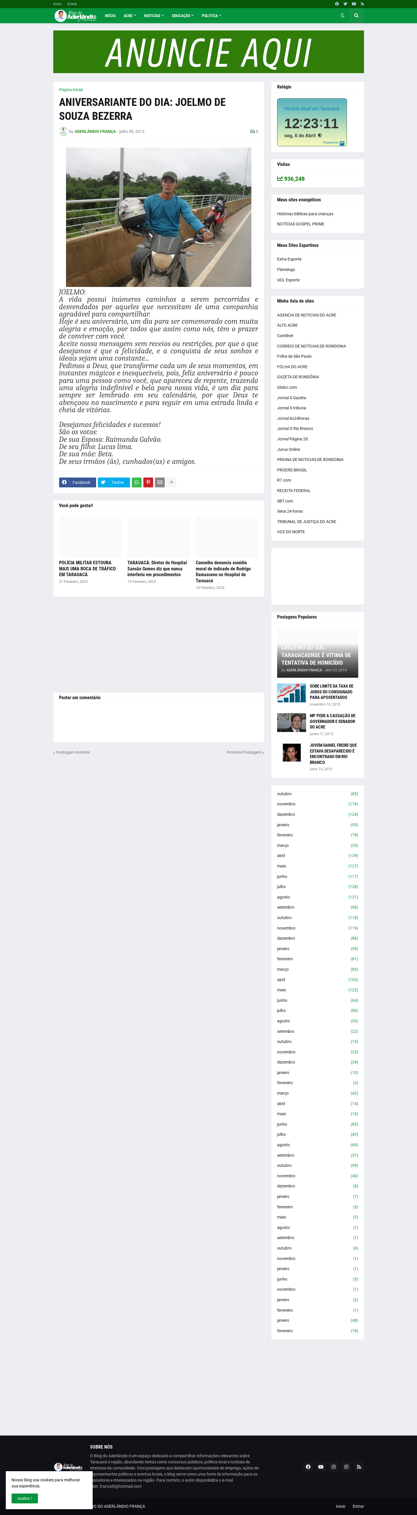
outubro (317, 794)
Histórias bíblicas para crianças (305, 213)
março (317, 846)
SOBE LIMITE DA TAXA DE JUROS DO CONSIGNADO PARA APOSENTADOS (331, 692)
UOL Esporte (288, 280)
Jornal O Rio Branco (295, 428)
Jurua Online (288, 449)
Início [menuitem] (110, 15)
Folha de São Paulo (294, 356)
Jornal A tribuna (291, 408)
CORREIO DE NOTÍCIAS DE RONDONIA (311, 346)
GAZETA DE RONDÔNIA (298, 377)
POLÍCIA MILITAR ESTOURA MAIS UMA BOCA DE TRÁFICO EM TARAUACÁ (87, 569)
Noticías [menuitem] (152, 15)
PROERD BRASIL (292, 470)
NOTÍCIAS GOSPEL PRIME (300, 224)
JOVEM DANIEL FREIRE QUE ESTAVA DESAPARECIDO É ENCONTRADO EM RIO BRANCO (333, 754)
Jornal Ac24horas (293, 418)
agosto (317, 897)
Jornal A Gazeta (291, 397)
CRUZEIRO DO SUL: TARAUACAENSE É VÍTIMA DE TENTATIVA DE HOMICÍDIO (316, 655)
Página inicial (71, 90)
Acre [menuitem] (128, 15)
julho (317, 887)
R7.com (284, 480)
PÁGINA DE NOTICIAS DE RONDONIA (310, 459)
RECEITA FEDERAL (294, 490)
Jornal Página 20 (292, 439)
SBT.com (285, 501)
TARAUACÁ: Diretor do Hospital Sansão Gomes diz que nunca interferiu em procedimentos (157, 569)
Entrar (72, 4)
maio (317, 866)
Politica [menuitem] (210, 15)
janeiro (317, 825)
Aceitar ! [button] (24, 1498)
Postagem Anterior (73, 752)
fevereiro (317, 835)
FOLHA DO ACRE (292, 366)
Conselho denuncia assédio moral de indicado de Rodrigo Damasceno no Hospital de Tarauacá (223, 571)
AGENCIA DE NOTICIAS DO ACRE (306, 315)
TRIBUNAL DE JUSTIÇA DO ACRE (306, 521)
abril (317, 856)
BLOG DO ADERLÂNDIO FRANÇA (115, 1506)
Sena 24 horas (290, 511)
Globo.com (287, 387)
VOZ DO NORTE (291, 531)
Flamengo (286, 269)
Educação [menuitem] (181, 15)
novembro (317, 804)
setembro (317, 907)
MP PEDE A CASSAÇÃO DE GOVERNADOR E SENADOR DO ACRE (332, 721)
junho (317, 877)
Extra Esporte (289, 259)
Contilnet (285, 335)
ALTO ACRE (287, 325)
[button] (342, 15)
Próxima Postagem (244, 752)
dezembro (317, 815)
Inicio (57, 4)
